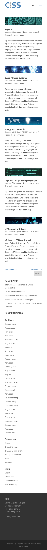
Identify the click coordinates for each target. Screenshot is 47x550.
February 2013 (10, 417)
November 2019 (11, 340)
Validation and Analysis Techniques (19, 300)
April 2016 (9, 394)
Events (7, 443)
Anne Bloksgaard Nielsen (17, 32)
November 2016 (11, 382)
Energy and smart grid (15, 129)
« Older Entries (11, 270)
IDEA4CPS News (11, 447)
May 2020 (9, 332)
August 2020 (10, 328)
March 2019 (9, 355)
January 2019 (10, 359)
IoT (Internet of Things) (15, 229)
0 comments (19, 35)
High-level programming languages (21, 180)
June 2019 (9, 347)
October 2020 (10, 324)
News (7, 459)
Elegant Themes (23, 543)
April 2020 (9, 336)
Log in (7, 473)
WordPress (23, 546)
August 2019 (10, 343)
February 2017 (10, 378)
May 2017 (8, 374)
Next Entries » (36, 270)
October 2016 (10, 386)
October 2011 (10, 433)
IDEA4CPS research (13, 455)
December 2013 (11, 406)
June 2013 (9, 413)
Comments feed (11, 481)
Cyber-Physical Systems (16, 78)
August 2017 (10, 371)
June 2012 (9, 429)
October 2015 (10, 402)
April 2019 (9, 351)
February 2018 (10, 367)
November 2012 (11, 421)
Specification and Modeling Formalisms (21, 296)
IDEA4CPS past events (14, 451)
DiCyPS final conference (15, 292)
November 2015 (11, 398)
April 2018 (9, 363)
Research (8, 35)
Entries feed (10, 477)
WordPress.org (11, 484)
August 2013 (10, 410)
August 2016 (10, 390)
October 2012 (10, 425)
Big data (8, 29)
